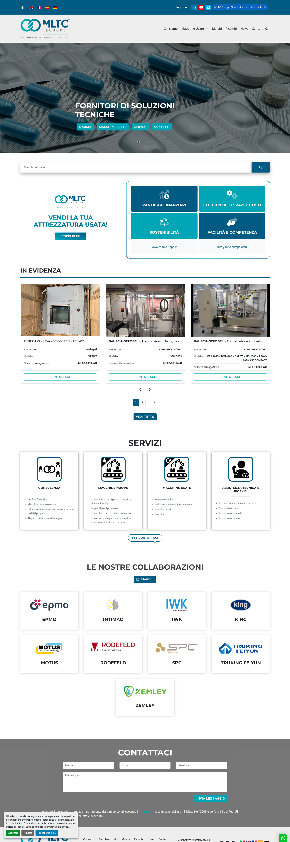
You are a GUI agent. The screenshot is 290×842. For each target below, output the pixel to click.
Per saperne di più (47, 832)
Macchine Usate (192, 29)
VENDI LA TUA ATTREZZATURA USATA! (71, 221)
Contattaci (59, 377)
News (244, 29)
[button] (194, 28)
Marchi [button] (145, 579)
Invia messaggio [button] (211, 798)
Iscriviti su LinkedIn (240, 7)
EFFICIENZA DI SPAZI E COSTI (232, 205)
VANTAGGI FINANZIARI (164, 205)
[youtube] (201, 7)
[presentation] (140, 389)
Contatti (257, 29)
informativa (146, 811)
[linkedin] (194, 7)
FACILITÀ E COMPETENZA (232, 232)
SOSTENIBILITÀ (164, 232)
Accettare (13, 832)
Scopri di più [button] (70, 236)
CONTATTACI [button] (145, 538)
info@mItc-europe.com (232, 247)
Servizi (140, 127)
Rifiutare (27, 832)
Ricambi (231, 29)
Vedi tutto (145, 417)
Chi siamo (171, 29)
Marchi (217, 29)
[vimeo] (208, 7)
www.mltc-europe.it (164, 247)
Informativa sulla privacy (56, 826)
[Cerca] (136, 167)
